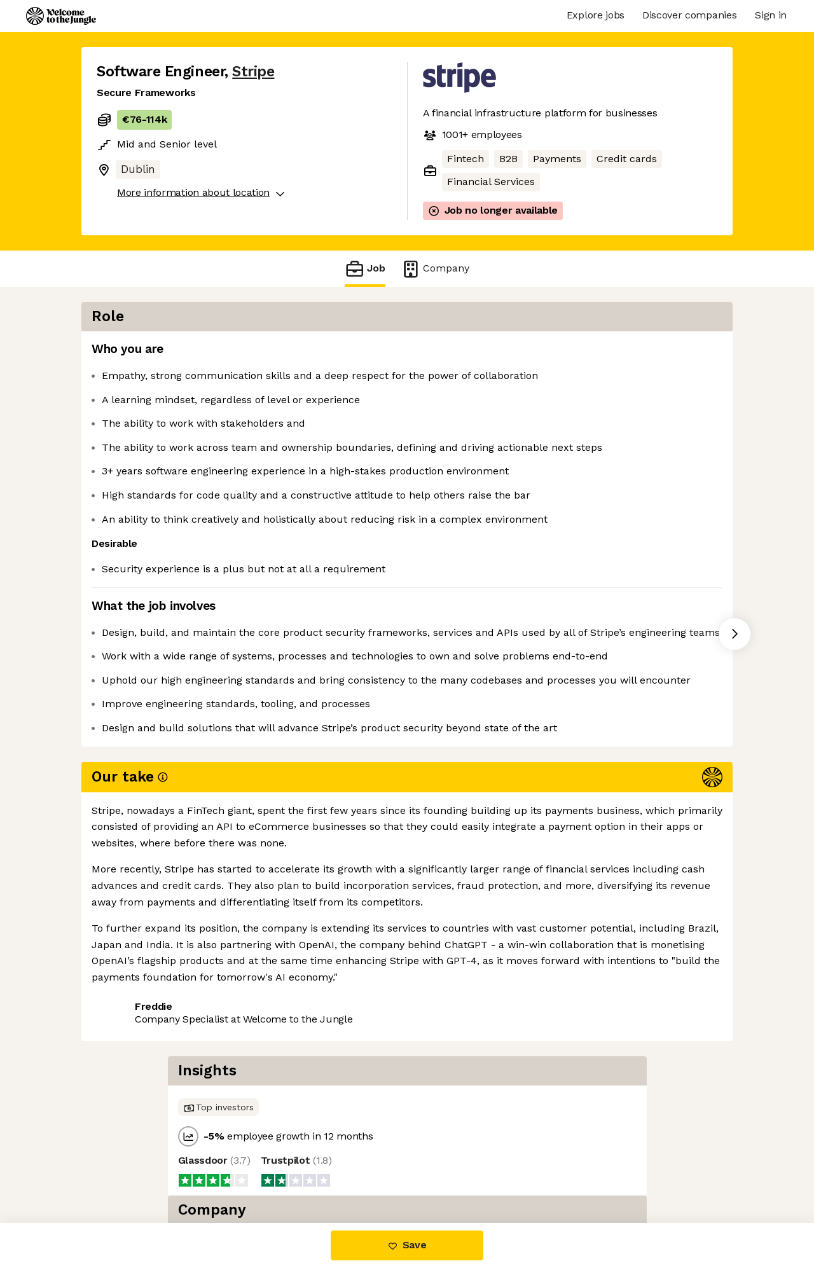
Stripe (253, 71)
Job (365, 268)
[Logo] (61, 16)
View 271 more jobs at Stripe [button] (256, 957)
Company (435, 268)
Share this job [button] (132, 957)
